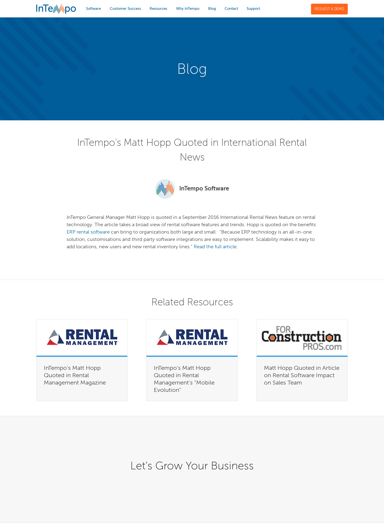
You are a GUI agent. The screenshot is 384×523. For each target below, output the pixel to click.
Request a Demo (329, 9)
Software (93, 8)
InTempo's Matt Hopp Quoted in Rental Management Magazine (75, 375)
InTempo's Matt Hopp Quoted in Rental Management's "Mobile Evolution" (184, 378)
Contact (231, 8)
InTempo (56, 9)
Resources (158, 8)
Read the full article (215, 246)
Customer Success (125, 8)
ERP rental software (88, 232)
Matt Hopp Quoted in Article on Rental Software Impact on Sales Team (301, 375)
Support (253, 8)
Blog (212, 8)
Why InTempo (187, 8)
